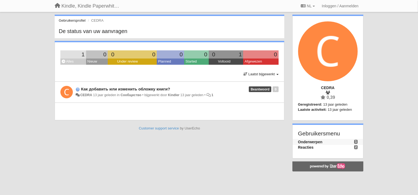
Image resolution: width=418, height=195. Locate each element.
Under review (127, 61)
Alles (68, 61)
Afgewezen (253, 61)
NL (308, 6)
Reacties (306, 147)
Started (191, 61)
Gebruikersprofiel (72, 20)
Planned (164, 61)
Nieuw (92, 61)
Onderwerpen (310, 142)
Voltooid (224, 61)
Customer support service (159, 128)
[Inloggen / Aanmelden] (340, 6)
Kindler (173, 95)
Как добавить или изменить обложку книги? (125, 89)
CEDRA (86, 95)
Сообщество (130, 95)
